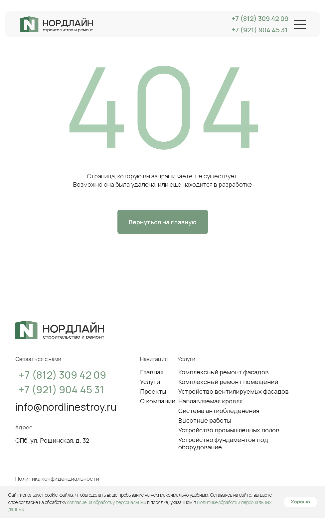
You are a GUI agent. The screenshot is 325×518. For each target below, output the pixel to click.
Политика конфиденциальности (57, 478)
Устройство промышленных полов (228, 430)
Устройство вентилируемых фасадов (233, 391)
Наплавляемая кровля (210, 401)
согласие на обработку (43, 502)
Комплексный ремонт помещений (228, 381)
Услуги (150, 381)
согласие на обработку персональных (106, 502)
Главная (151, 372)
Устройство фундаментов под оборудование (223, 443)
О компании (157, 401)
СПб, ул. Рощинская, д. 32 (52, 440)
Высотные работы (204, 420)
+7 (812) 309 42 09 (260, 18)
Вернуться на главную (163, 222)
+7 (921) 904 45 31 (260, 29)
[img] (56, 24)
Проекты (153, 391)
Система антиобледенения (218, 410)
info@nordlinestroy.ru (66, 407)
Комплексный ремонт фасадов (223, 372)
